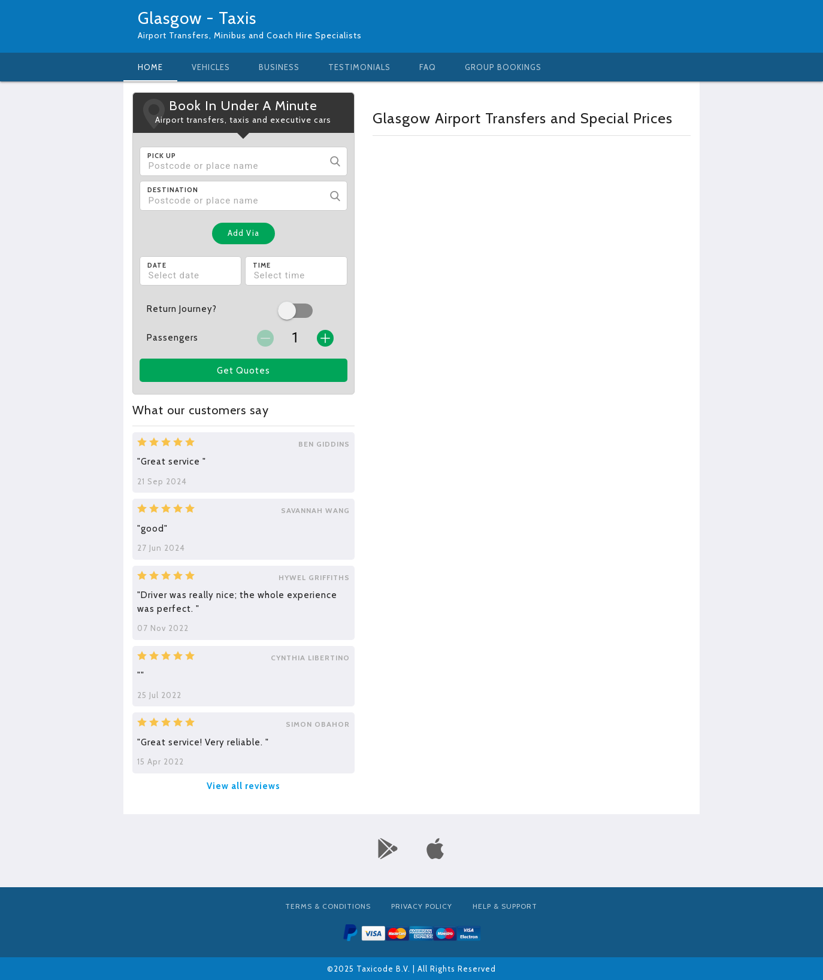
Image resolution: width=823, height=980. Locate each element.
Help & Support (505, 906)
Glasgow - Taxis (197, 18)
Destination (172, 190)
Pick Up (161, 155)
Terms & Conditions (328, 906)
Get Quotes (243, 370)
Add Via (243, 233)
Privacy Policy (421, 906)
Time (262, 265)
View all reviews (243, 786)
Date (157, 265)
